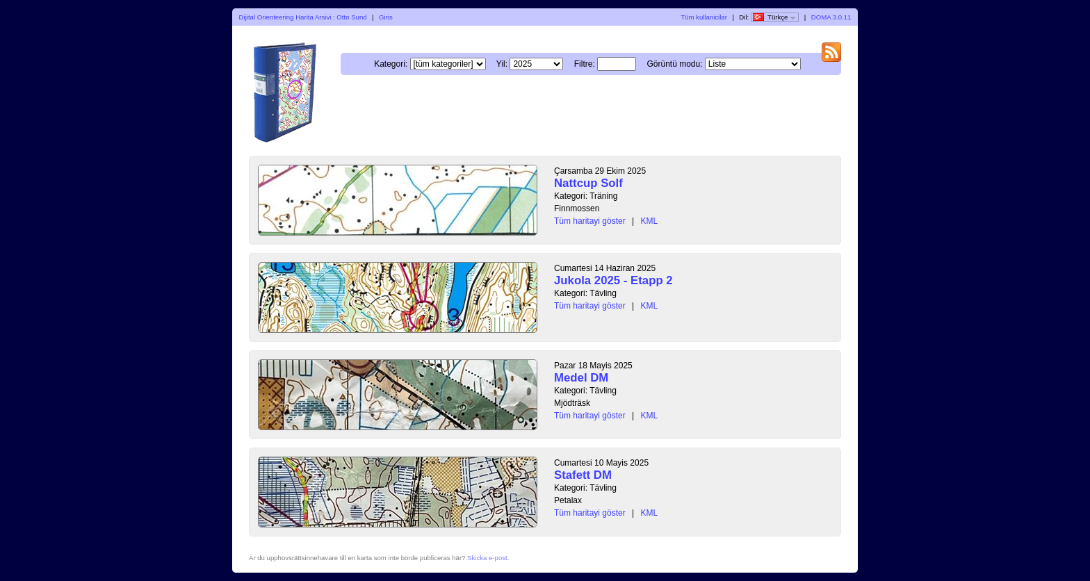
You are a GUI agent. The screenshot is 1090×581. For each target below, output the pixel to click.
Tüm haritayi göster (590, 221)
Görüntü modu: (674, 64)
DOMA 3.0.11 (831, 17)
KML (649, 221)
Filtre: (584, 64)
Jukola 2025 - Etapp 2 (613, 280)
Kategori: (390, 64)
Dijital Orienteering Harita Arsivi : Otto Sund (303, 17)
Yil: (501, 64)
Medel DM (581, 377)
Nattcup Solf (588, 183)
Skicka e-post (487, 558)
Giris (386, 17)
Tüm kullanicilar (704, 17)
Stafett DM (583, 475)
